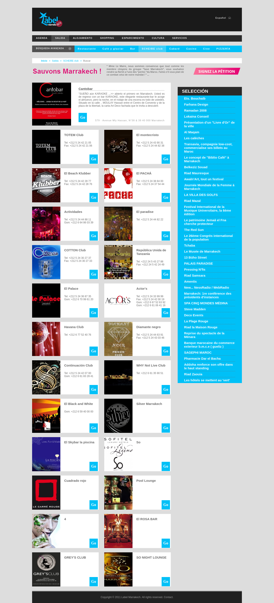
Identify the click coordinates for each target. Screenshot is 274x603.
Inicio (44, 60)
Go (82, 117)
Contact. (168, 597)
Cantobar (86, 89)
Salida (55, 60)
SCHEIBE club (71, 60)
